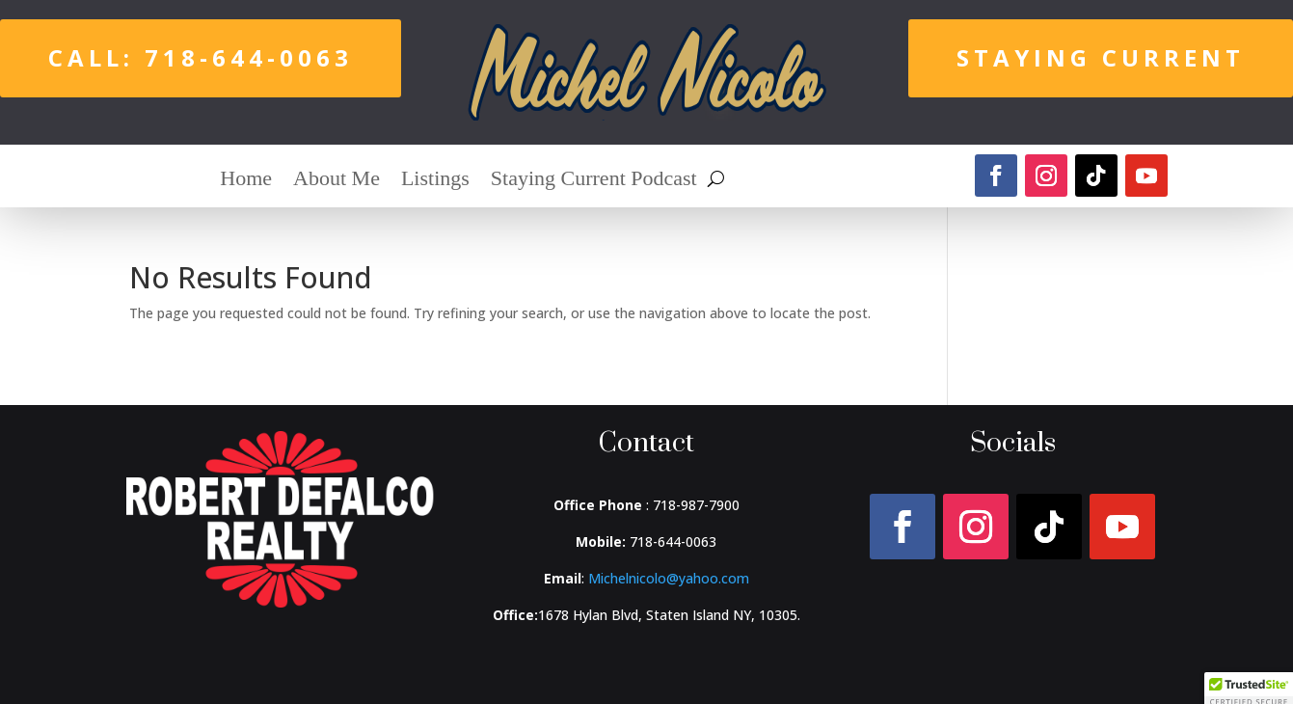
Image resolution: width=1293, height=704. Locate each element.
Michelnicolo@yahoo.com (668, 578)
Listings (435, 181)
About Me (336, 181)
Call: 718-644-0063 (200, 57)
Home (246, 181)
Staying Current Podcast (594, 181)
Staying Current (1100, 57)
